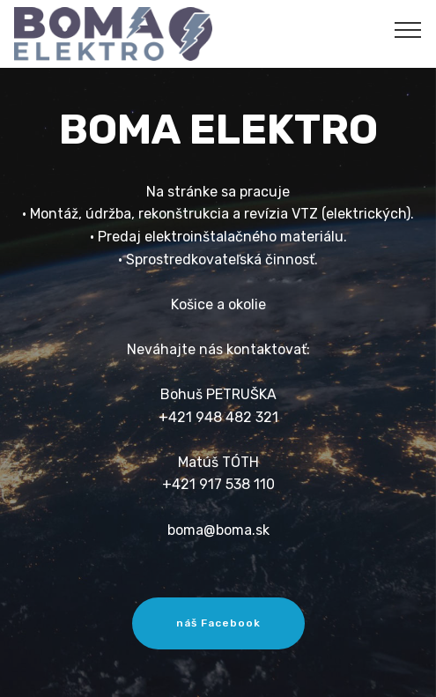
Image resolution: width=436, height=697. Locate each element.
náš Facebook (218, 623)
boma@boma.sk (218, 530)
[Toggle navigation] (408, 29)
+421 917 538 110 (218, 484)
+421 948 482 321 (218, 417)
